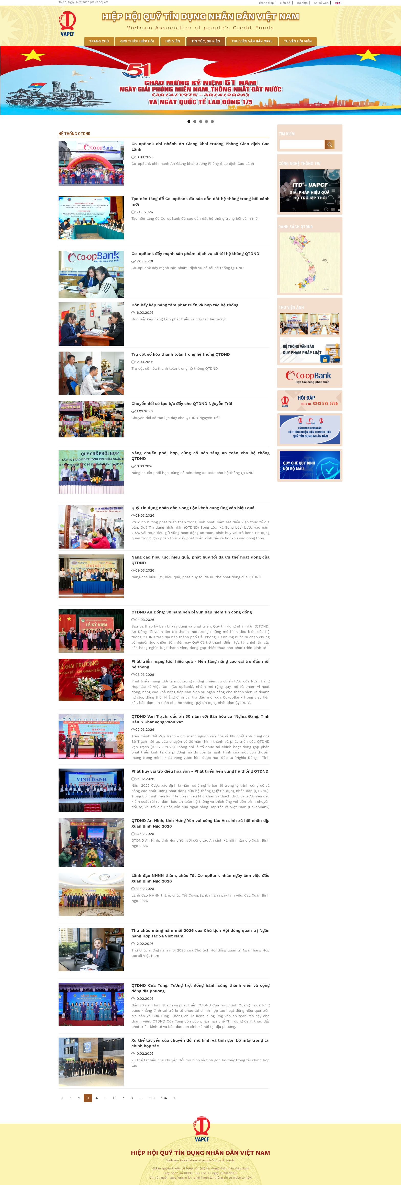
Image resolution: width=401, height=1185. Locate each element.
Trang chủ (99, 41)
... (140, 1098)
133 (152, 1098)
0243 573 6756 (319, 403)
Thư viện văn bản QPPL (251, 41)
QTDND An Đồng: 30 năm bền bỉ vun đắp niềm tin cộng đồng (191, 612)
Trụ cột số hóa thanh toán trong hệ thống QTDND (180, 354)
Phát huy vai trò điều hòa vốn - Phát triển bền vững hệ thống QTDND (200, 771)
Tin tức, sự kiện (206, 41)
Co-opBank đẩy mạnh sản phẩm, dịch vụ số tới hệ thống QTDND (195, 253)
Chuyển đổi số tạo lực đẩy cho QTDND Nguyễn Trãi (181, 403)
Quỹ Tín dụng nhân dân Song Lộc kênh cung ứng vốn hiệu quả (192, 507)
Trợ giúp (302, 3)
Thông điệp (266, 3)
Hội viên (172, 41)
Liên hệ (285, 3)
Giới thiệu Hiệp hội (137, 41)
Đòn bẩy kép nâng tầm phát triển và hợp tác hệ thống (184, 305)
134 (164, 1098)
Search (330, 144)
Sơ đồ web (321, 3)
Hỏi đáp (306, 398)
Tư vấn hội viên (298, 41)
